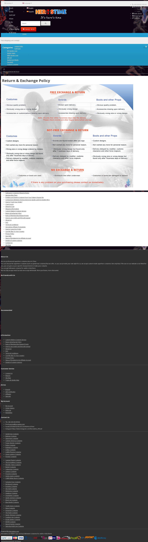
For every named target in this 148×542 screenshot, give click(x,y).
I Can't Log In (9, 204)
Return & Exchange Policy (11, 71)
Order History (9, 408)
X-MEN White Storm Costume (14, 478)
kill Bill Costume (10, 522)
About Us (8, 220)
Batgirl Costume (10, 467)
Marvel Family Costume (12, 524)
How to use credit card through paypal (17, 218)
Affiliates (8, 394)
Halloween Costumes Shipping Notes (17, 193)
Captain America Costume (13, 441)
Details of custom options (13, 241)
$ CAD (11, 11)
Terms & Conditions (11, 225)
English (30, 8)
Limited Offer (19, 46)
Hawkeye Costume (11, 493)
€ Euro (11, 18)
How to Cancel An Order (13, 229)
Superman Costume (11, 438)
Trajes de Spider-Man (12, 380)
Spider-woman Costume (13, 498)
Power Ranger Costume (13, 443)
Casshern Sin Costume (12, 517)
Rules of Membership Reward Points (17, 216)
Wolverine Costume (11, 491)
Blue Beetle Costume (12, 502)
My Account (9, 406)
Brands (7, 390)
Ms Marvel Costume (11, 484)
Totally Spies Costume (12, 506)
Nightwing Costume (11, 447)
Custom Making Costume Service (15, 211)
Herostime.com (14, 531)
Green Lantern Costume (13, 454)
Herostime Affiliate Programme (15, 227)
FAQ (6, 222)
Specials (8, 396)
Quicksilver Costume (12, 495)
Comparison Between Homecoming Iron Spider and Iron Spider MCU (27, 200)
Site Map (8, 245)
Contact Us (8, 243)
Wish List (8, 410)
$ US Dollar (12, 33)
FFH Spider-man (12, 51)
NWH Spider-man (12, 55)
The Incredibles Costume (13, 462)
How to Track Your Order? (13, 202)
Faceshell (10, 62)
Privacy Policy (9, 234)
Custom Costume (12, 64)
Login (138, 11)
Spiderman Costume (12, 434)
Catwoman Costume (11, 469)
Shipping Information (12, 209)
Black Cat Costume (11, 500)
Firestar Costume (10, 457)
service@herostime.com (17, 424)
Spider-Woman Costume (13, 515)
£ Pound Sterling (14, 29)
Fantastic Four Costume (13, 482)
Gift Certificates (10, 392)
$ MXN (11, 25)
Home (24, 34)
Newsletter (8, 413)
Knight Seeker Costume (12, 519)
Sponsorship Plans (11, 195)
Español (30, 11)
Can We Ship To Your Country (14, 231)
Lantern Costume (10, 471)
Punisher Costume (11, 486)
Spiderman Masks (12, 60)
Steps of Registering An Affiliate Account (18, 238)
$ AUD (11, 8)
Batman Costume (11, 436)
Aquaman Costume (11, 510)
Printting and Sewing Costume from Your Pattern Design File (24, 197)
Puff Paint (18, 49)
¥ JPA (11, 22)
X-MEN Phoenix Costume (13, 452)
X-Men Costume (10, 450)
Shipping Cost (9, 207)
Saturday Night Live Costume (14, 526)
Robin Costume (10, 445)
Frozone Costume (11, 474)
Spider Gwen (11, 53)
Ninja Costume (10, 508)
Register (139, 9)
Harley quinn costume (12, 476)
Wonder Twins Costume (13, 465)
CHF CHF (12, 15)
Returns (7, 376)
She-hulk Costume (11, 489)
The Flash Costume (11, 513)
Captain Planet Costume (13, 460)
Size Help (8, 236)
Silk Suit (9, 58)
